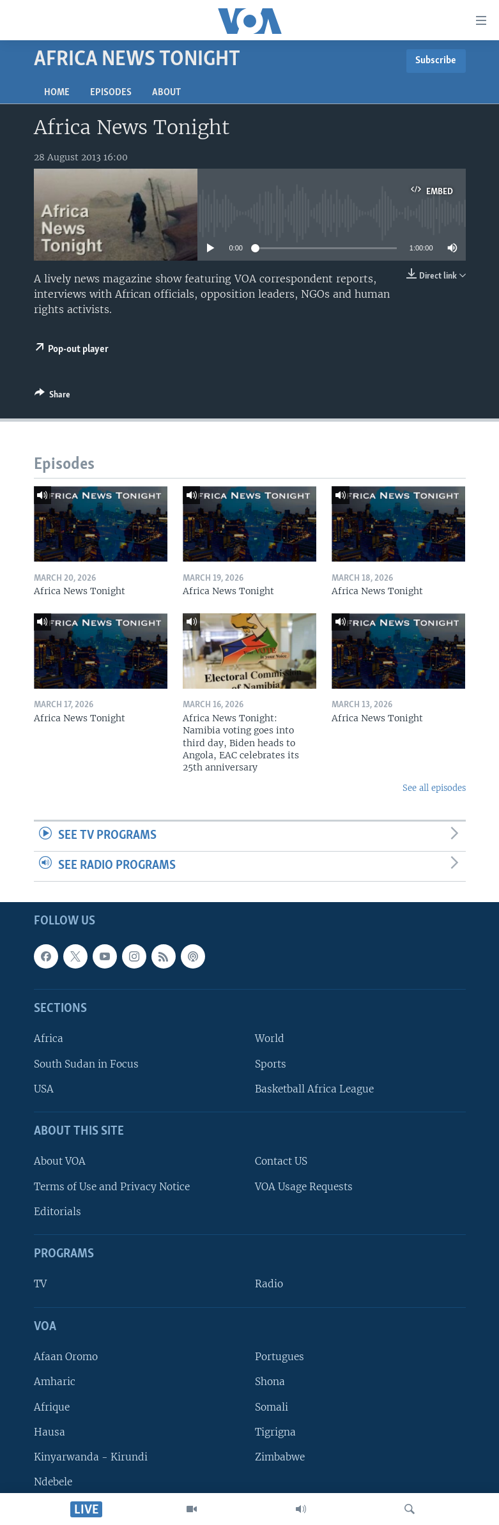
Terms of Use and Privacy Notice (112, 1186)
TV (40, 1284)
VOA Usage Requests (304, 1186)
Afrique (52, 1406)
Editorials (57, 1211)
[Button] (52, 397)
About (166, 93)
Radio (269, 1284)
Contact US (281, 1161)
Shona (270, 1382)
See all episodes (434, 788)
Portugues (279, 1357)
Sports (270, 1063)
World (269, 1038)
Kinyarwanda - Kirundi (91, 1456)
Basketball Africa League (314, 1088)
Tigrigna (275, 1431)
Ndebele (53, 1482)
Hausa (49, 1431)
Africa (48, 1038)
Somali (271, 1406)
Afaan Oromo (66, 1357)
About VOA (60, 1161)
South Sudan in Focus (86, 1063)
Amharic (54, 1382)
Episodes (111, 93)
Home (57, 93)
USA (44, 1088)
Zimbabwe (280, 1456)
